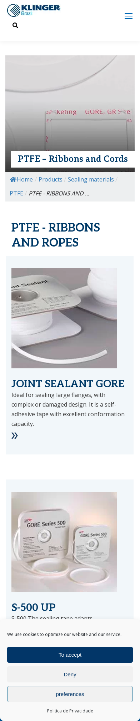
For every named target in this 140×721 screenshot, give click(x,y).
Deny (70, 674)
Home (21, 179)
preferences (70, 694)
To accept (70, 655)
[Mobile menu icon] (128, 16)
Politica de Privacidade (70, 711)
